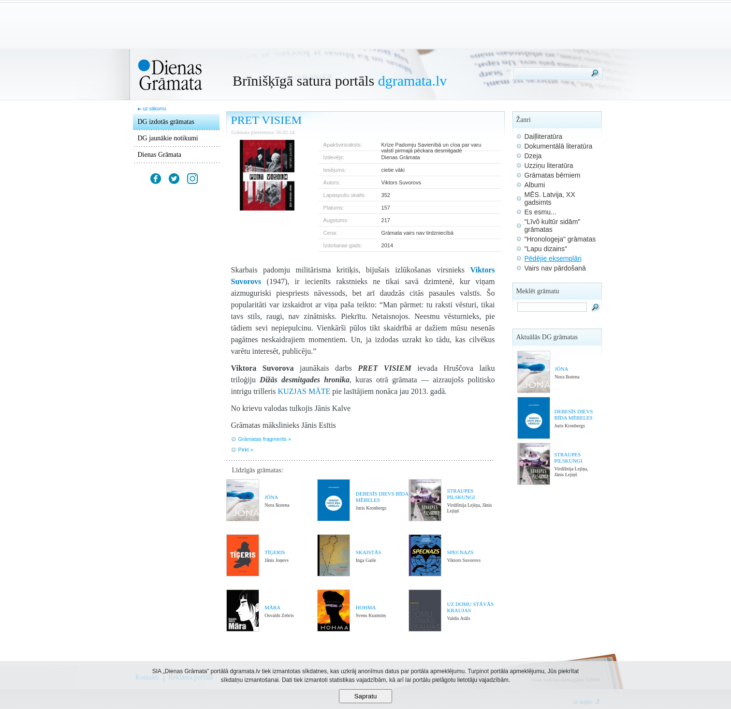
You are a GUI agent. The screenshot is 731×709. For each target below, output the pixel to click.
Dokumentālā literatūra (559, 146)
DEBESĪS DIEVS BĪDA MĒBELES (574, 414)
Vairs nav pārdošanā (555, 268)
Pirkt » (245, 450)
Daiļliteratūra (544, 136)
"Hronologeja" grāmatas (560, 239)
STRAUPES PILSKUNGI (461, 494)
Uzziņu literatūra (549, 165)
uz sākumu (154, 108)
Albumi (535, 185)
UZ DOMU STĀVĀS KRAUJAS (470, 607)
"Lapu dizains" (546, 249)
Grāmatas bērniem (553, 175)
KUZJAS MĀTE (304, 391)
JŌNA (271, 497)
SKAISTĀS (368, 552)
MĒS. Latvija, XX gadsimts (550, 198)
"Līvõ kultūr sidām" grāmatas (553, 225)
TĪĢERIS (274, 552)
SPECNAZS (460, 552)
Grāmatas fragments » (264, 439)
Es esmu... (540, 212)
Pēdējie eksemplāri (553, 258)
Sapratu (365, 696)
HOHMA (366, 607)
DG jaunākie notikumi (168, 138)
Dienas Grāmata (160, 154)
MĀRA (272, 607)
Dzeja (533, 156)
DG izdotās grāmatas (166, 121)
